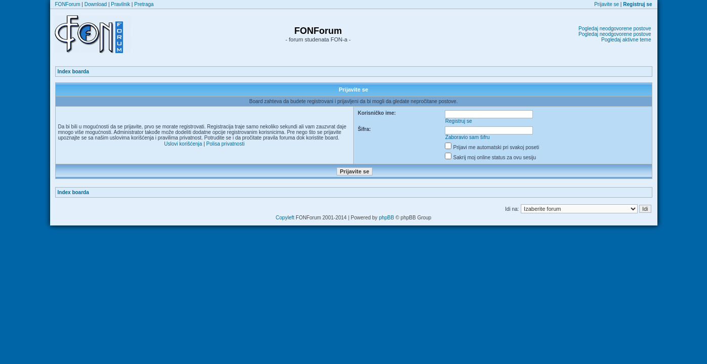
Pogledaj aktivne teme (626, 39)
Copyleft (285, 217)
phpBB (386, 217)
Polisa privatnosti (225, 144)
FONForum (67, 4)
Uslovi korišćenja (183, 144)
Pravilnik (120, 4)
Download (96, 4)
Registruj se (458, 121)
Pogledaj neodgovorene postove (614, 28)
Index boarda (73, 71)
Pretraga (143, 4)
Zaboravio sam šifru (467, 137)
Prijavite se (606, 4)
